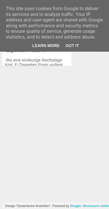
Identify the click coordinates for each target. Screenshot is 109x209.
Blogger (75, 206)
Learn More (46, 45)
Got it (72, 45)
